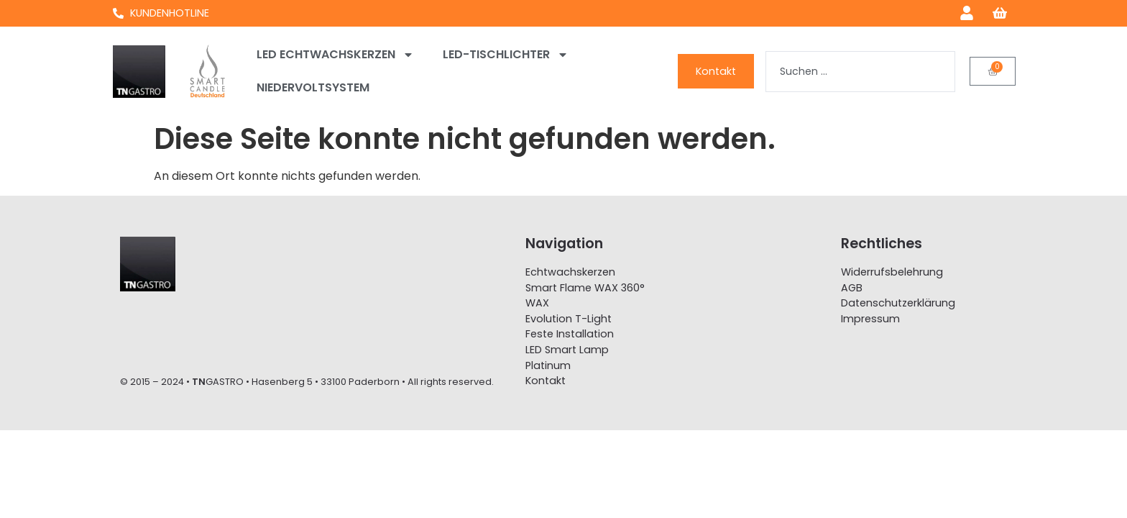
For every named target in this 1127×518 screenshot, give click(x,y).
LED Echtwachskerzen (335, 55)
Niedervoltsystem (313, 87)
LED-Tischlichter (506, 55)
